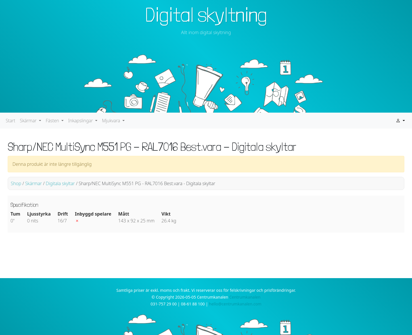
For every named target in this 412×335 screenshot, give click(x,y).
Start (10, 120)
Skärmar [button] (29, 120)
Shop (16, 183)
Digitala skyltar (60, 183)
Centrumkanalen (244, 297)
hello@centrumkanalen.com (235, 304)
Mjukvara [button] (111, 120)
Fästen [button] (53, 120)
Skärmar (33, 183)
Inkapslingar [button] (81, 120)
